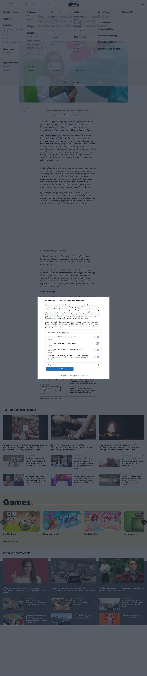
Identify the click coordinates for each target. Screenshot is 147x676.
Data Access (73, 375)
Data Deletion (63, 375)
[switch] (96, 337)
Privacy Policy (84, 375)
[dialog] (73, 338)
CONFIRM (59, 369)
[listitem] (73, 333)
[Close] (106, 300)
